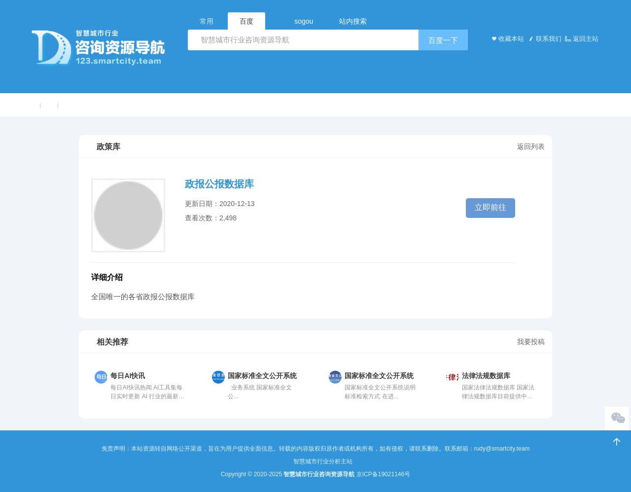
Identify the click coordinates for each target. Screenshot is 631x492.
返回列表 (531, 146)
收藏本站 (507, 38)
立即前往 (490, 207)
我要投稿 (531, 342)
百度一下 (443, 40)
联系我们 (543, 38)
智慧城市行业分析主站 (322, 461)
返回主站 (581, 38)
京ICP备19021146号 (383, 474)
